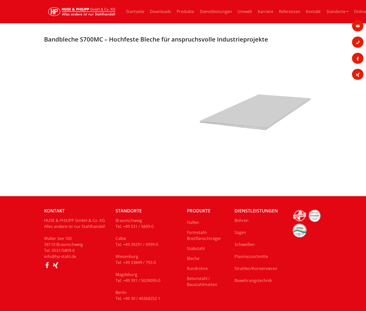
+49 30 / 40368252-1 (141, 298)
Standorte (335, 11)
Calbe (120, 238)
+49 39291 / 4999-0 (140, 244)
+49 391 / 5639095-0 (141, 280)
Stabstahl (196, 248)
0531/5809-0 (63, 250)
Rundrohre (197, 268)
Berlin (121, 292)
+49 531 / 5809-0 (138, 226)
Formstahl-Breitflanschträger (204, 235)
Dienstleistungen (216, 11)
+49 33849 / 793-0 (139, 262)
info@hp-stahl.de (60, 256)
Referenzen (289, 11)
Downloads (160, 11)
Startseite (135, 11)
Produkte (185, 11)
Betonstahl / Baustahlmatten (202, 281)
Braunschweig (128, 220)
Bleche (193, 258)
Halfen (193, 222)
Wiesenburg (126, 256)
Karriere (265, 11)
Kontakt (313, 11)
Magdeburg (126, 274)
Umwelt (244, 11)
